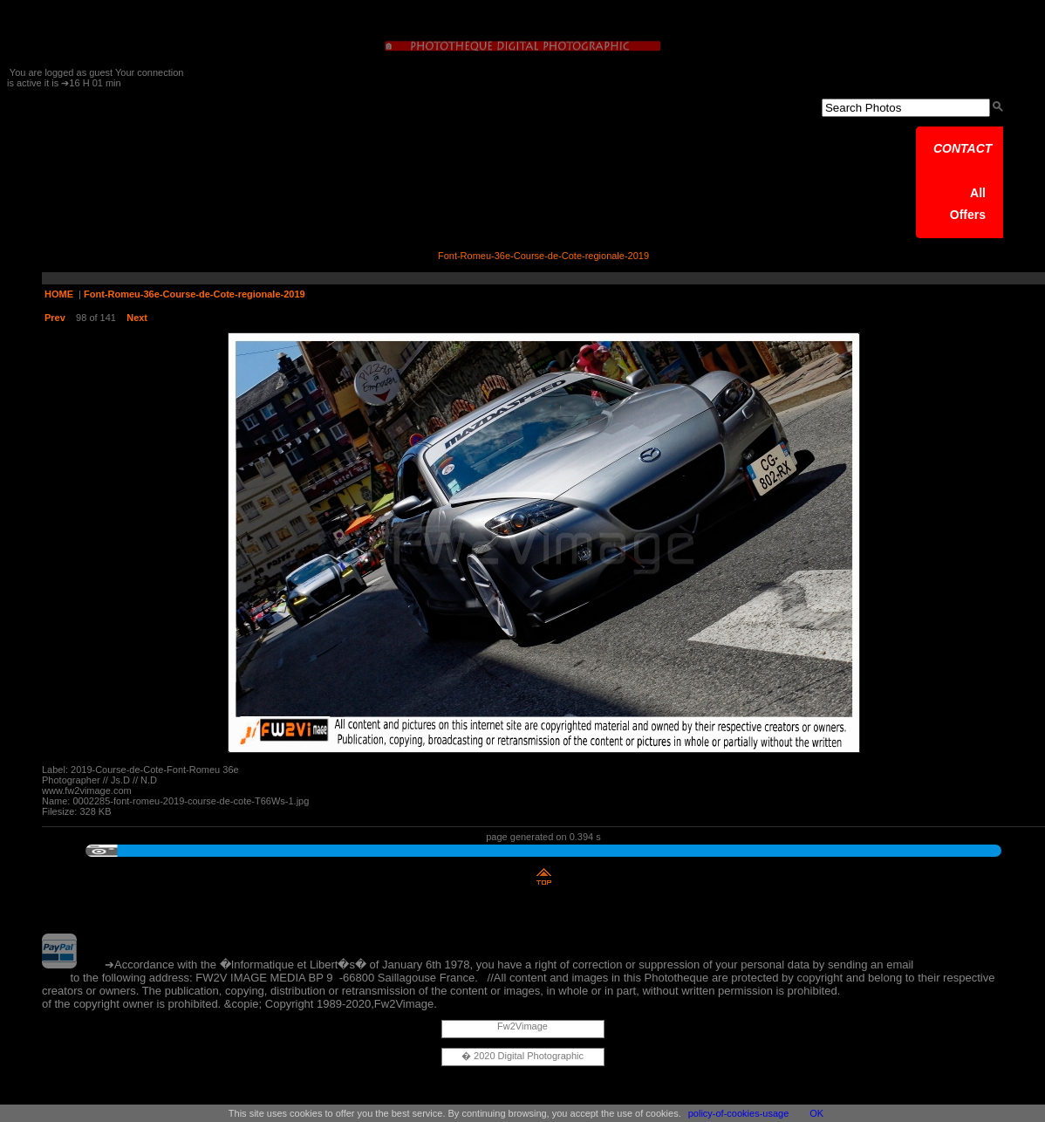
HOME (58, 294)
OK (816, 1113)
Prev (54, 317)
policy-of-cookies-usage (738, 1113)
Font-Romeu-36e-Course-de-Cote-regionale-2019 (194, 294)
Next (136, 317)
